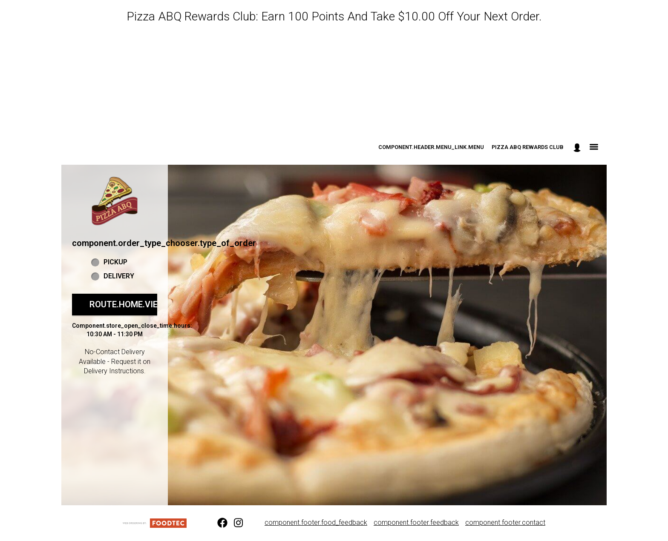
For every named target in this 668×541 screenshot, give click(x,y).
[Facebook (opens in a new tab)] (217, 523)
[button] (115, 201)
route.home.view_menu (141, 304)
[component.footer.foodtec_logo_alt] (155, 522)
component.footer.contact (505, 522)
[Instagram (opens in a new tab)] (234, 523)
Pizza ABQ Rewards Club (528, 147)
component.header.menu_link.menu (431, 147)
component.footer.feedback (416, 522)
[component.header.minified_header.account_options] (577, 147)
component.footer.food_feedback (316, 522)
